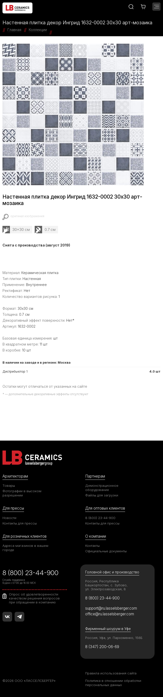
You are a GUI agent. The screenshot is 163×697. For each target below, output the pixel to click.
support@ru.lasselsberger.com (111, 608)
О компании (95, 536)
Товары (8, 486)
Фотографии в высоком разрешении (21, 493)
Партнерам (95, 476)
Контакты (92, 546)
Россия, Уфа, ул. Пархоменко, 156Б (113, 638)
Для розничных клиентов (24, 536)
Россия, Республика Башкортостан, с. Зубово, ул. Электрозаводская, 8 (106, 585)
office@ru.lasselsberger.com (109, 614)
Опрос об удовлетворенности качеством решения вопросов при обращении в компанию (34, 598)
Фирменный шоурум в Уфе (108, 629)
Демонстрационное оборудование (101, 488)
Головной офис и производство (112, 572)
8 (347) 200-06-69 (102, 646)
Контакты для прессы (19, 523)
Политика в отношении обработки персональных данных (113, 683)
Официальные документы (106, 551)
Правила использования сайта (110, 673)
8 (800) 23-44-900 (100, 518)
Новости (9, 518)
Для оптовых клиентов (105, 508)
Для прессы (13, 508)
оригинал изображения (27, 216)
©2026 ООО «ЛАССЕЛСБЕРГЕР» (28, 681)
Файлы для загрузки (101, 495)
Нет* (70, 320)
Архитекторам (15, 476)
